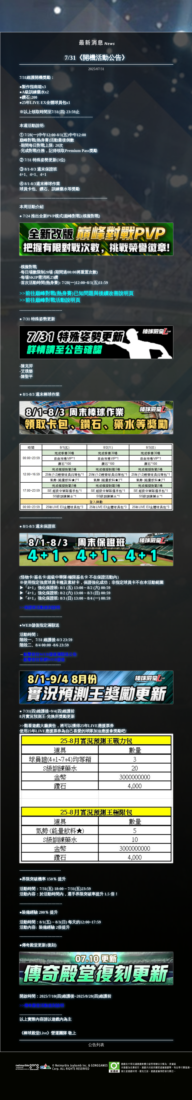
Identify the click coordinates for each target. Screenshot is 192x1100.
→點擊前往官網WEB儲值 (43, 659)
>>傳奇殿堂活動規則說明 (42, 1005)
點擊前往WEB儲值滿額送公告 (50, 654)
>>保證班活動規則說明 (40, 607)
